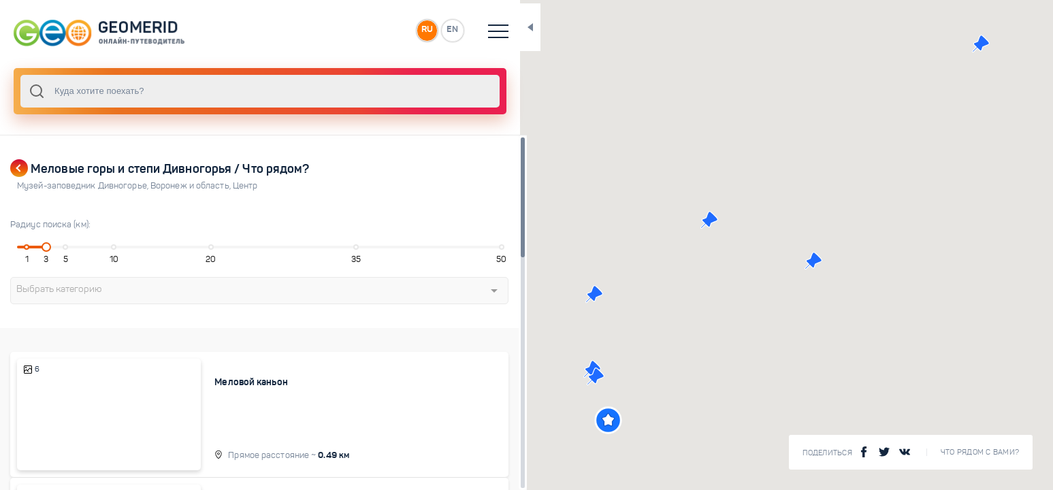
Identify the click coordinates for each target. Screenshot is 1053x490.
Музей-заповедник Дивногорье (83, 185)
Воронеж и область (191, 185)
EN (408, 30)
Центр (245, 185)
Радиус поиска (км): (50, 224)
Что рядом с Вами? (980, 452)
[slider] (43, 247)
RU (378, 30)
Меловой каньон (234, 382)
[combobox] (238, 91)
